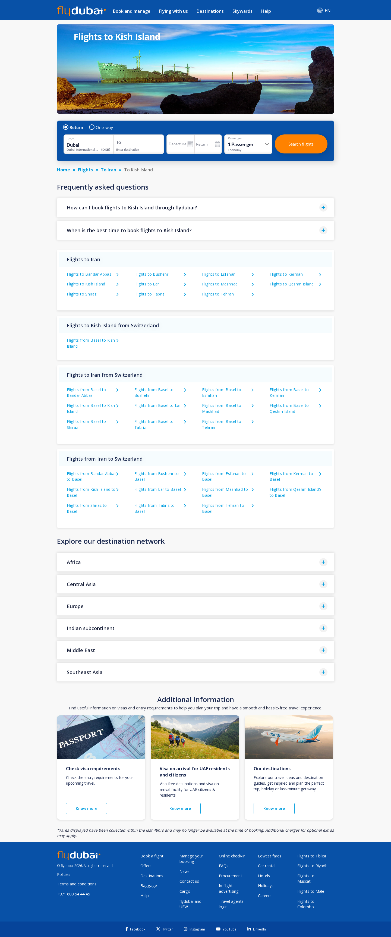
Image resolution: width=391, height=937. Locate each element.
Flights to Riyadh (312, 865)
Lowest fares (269, 856)
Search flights (301, 143)
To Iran (108, 170)
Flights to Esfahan (218, 274)
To (118, 142)
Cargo (184, 891)
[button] (195, 207)
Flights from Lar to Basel (157, 489)
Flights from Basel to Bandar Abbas (86, 392)
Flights (85, 170)
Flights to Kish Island (86, 284)
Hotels (264, 875)
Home (63, 170)
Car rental (266, 865)
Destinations (210, 11)
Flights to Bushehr (151, 274)
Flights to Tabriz (149, 294)
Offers (146, 865)
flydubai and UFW (190, 904)
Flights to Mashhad (220, 284)
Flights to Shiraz (82, 294)
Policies (63, 874)
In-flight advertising (229, 888)
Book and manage (131, 11)
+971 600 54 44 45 (73, 894)
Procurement (230, 875)
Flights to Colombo (305, 904)
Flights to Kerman (286, 274)
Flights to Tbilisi (311, 856)
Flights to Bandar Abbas (89, 274)
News (184, 871)
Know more (86, 808)
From (70, 139)
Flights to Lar (146, 284)
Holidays (265, 885)
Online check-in (232, 856)
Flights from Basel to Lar (157, 405)
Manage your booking (191, 858)
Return (73, 127)
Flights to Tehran (218, 294)
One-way (101, 127)
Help (266, 11)
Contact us (189, 881)
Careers (265, 895)
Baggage (148, 885)
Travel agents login (231, 904)
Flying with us (173, 11)
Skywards (242, 11)
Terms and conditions (76, 883)
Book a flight (151, 856)
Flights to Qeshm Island (292, 284)
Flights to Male (310, 891)
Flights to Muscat (305, 878)
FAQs (223, 865)
